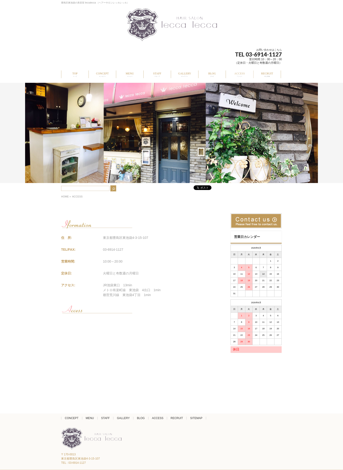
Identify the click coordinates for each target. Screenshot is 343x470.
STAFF (105, 418)
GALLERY (123, 418)
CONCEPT (72, 418)
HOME (65, 196)
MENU (90, 418)
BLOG (141, 418)
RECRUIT (177, 418)
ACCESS (157, 418)
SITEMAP (196, 418)
